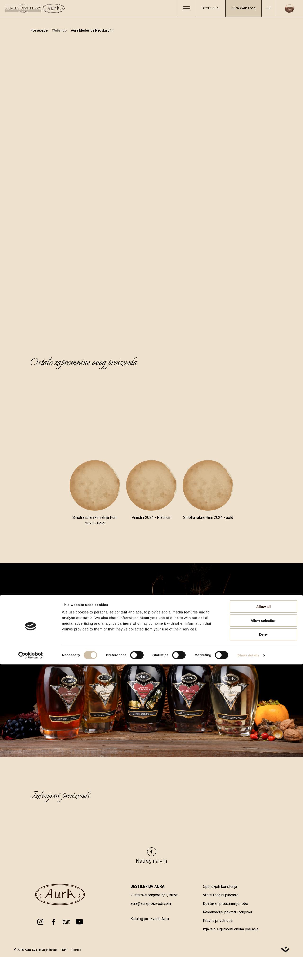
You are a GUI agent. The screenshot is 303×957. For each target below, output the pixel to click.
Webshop (59, 30)
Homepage (39, 30)
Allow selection (263, 913)
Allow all (263, 899)
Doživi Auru (210, 8)
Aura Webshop (243, 8)
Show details (248, 948)
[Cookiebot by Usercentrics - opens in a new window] (30, 947)
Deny (263, 927)
